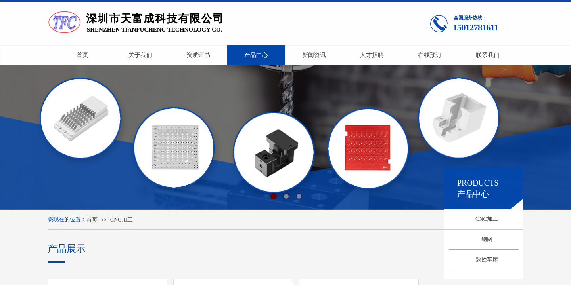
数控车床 (487, 259)
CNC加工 (486, 219)
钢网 (486, 239)
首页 (92, 220)
